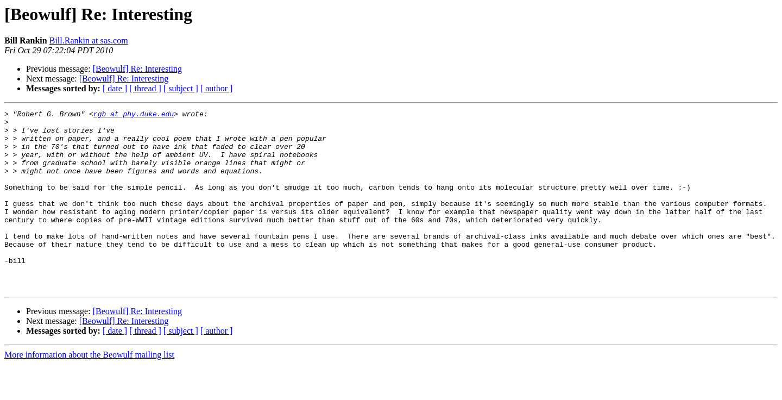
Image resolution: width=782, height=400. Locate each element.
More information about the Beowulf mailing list (89, 390)
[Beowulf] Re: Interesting (137, 68)
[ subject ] (180, 88)
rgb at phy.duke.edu (133, 115)
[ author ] (216, 88)
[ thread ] (145, 88)
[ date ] (115, 88)
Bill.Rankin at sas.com (88, 40)
